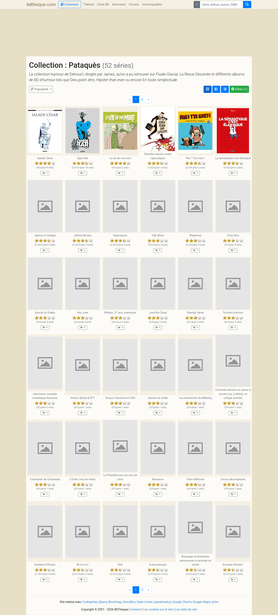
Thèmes (88, 4)
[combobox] (221, 4)
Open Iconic (145, 602)
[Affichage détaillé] (216, 89)
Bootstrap (115, 602)
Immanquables (152, 4)
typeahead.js (162, 602)
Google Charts (181, 602)
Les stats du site (186, 609)
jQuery (103, 602)
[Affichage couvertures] (208, 89)
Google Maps (201, 602)
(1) (239, 89)
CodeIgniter (89, 602)
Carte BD (103, 4)
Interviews (119, 4)
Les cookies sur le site (158, 609)
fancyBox (129, 602)
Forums (134, 4)
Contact (135, 609)
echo (215, 602)
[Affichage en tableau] (225, 89)
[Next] (148, 99)
